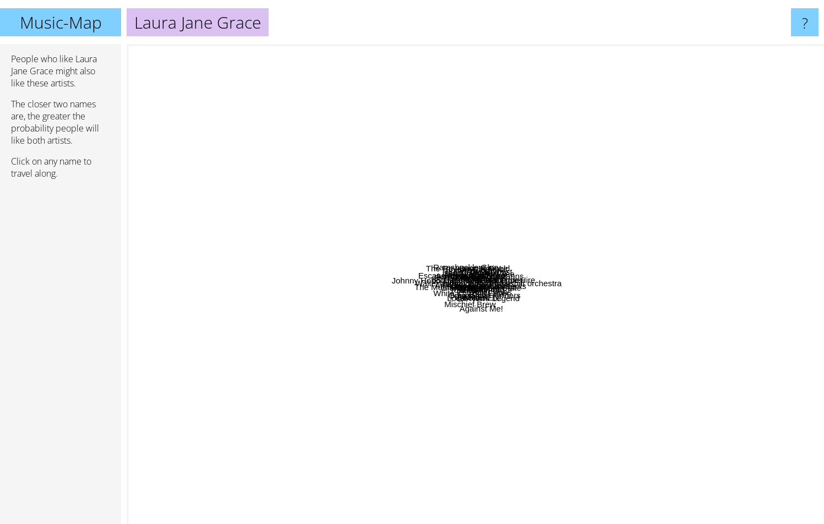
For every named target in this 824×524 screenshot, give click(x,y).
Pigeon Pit (477, 379)
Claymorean (625, 298)
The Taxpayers (396, 165)
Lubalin (424, 404)
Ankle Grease (448, 318)
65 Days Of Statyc (286, 214)
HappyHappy (456, 265)
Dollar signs (604, 374)
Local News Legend (460, 356)
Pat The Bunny (413, 221)
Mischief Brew (384, 440)
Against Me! (488, 462)
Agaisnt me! (392, 147)
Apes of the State (468, 335)
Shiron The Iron (438, 111)
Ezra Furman (607, 387)
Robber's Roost (538, 263)
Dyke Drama (424, 288)
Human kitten (383, 310)
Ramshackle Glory (335, 127)
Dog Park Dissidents (644, 310)
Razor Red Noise (482, 122)
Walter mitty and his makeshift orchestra (653, 264)
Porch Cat (301, 173)
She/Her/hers (534, 314)
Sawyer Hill (311, 316)
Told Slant (342, 420)
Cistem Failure (566, 280)
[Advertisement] (61, 356)
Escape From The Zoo (256, 175)
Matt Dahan (488, 371)
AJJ (384, 394)
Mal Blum (649, 198)
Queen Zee (761, 184)
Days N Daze (533, 161)
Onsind (275, 356)
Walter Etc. (638, 430)
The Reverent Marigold (391, 102)
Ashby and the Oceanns (537, 140)
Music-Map (61, 22)
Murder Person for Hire (772, 234)
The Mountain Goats (181, 348)
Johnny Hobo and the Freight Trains (269, 223)
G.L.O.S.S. (381, 291)
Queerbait (745, 281)
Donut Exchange (726, 249)
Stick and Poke (490, 278)
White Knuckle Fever (312, 384)
